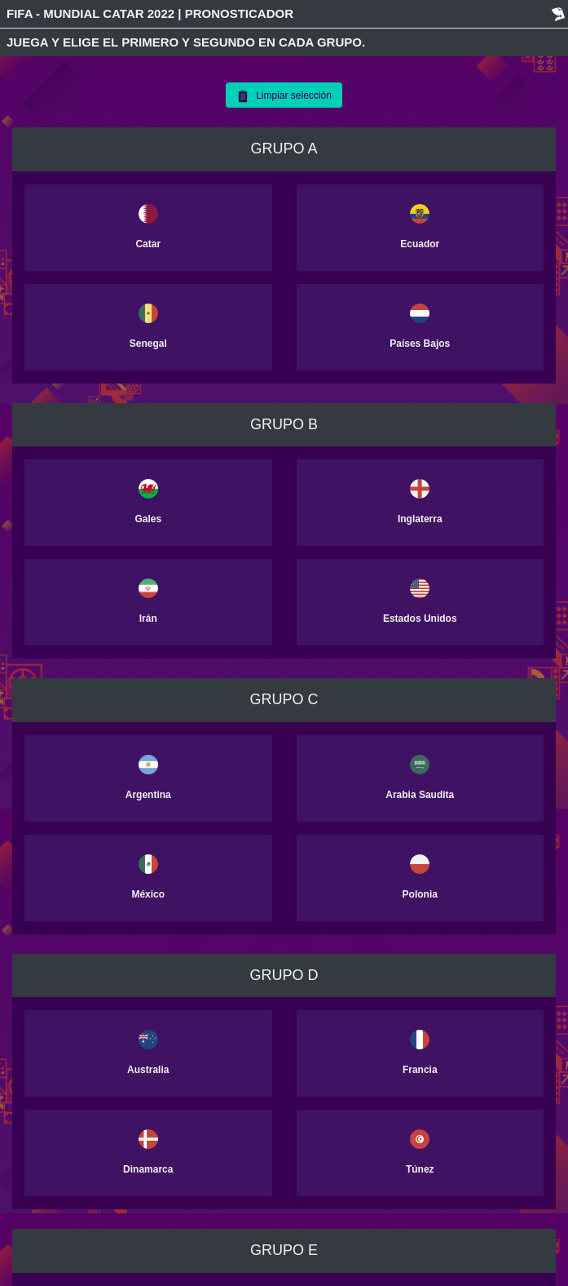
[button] (77, 227)
